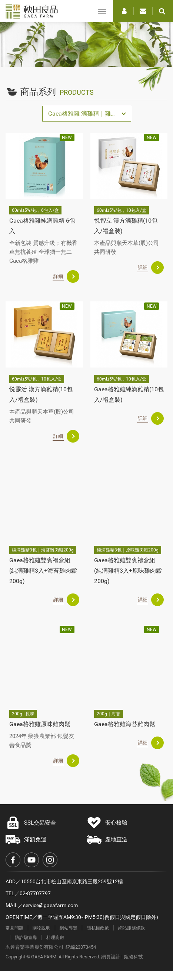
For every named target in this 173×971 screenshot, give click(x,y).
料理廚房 (55, 937)
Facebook (13, 859)
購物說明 (41, 927)
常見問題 (14, 927)
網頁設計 (110, 956)
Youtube (31, 859)
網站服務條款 (131, 927)
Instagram (50, 859)
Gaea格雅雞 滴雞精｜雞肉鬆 (85, 113)
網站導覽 (68, 927)
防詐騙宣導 (26, 937)
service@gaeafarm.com (50, 905)
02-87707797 (35, 893)
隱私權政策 (98, 927)
